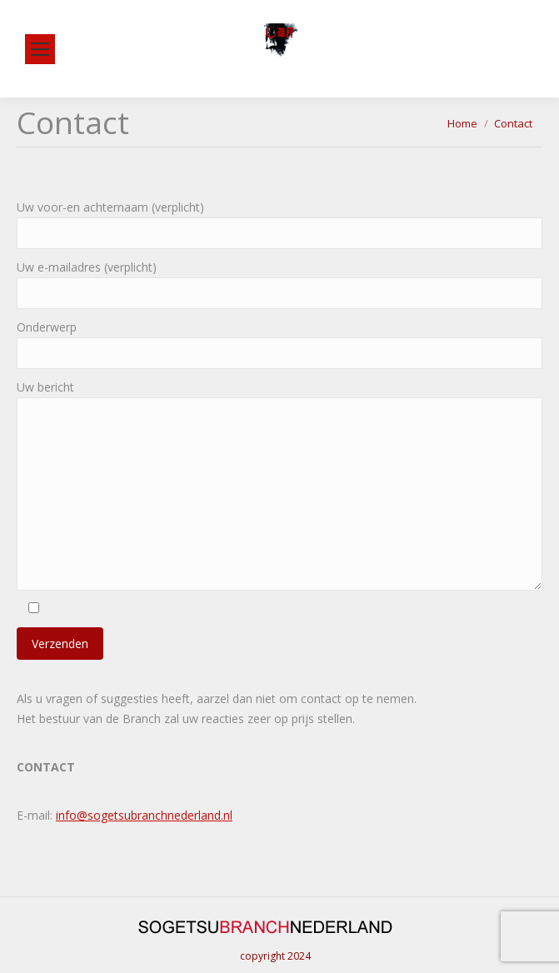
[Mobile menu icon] (40, 49)
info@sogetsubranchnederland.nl (144, 815)
